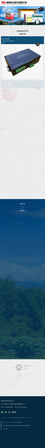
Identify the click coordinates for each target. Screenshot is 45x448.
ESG (14, 412)
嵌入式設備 (22, 40)
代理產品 (5, 428)
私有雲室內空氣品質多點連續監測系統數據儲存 (16, 425)
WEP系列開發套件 (16, 422)
